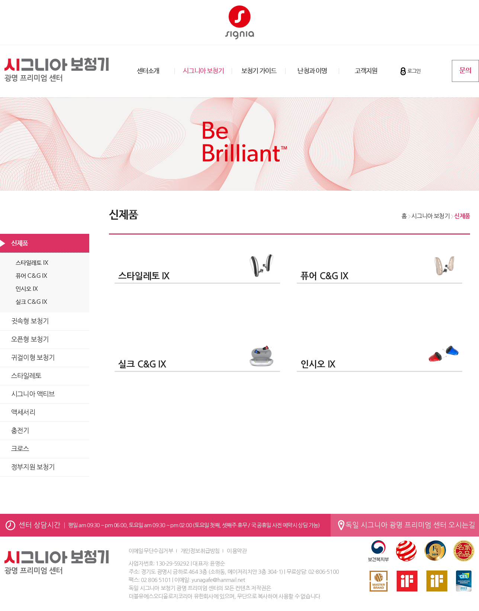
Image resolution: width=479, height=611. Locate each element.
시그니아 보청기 (203, 71)
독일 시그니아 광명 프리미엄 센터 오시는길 (410, 525)
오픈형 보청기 (30, 339)
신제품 (19, 243)
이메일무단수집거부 (151, 551)
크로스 (20, 449)
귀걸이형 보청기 (33, 357)
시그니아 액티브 (33, 394)
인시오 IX (27, 289)
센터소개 (148, 71)
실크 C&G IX (31, 302)
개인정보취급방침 (200, 551)
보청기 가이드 (258, 71)
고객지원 (366, 71)
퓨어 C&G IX (31, 276)
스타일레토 (26, 376)
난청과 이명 (312, 71)
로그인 (414, 71)
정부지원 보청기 (33, 467)
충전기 (20, 430)
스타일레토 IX (32, 263)
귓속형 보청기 (30, 321)
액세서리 (23, 412)
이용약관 (237, 551)
